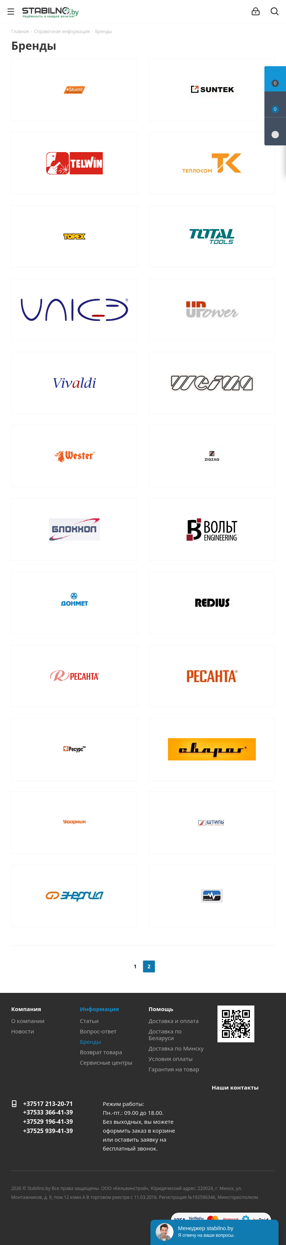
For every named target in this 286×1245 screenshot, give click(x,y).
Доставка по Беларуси (165, 1034)
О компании (28, 1020)
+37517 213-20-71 (48, 1104)
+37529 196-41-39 (48, 1121)
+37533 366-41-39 (48, 1112)
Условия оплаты (171, 1058)
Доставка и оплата (174, 1020)
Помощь (161, 1009)
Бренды (90, 1041)
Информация (99, 1009)
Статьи (89, 1020)
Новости (22, 1031)
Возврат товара (101, 1052)
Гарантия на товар (174, 1069)
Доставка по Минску (176, 1048)
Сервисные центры (106, 1062)
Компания (26, 1009)
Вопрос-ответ (98, 1031)
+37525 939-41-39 (48, 1131)
